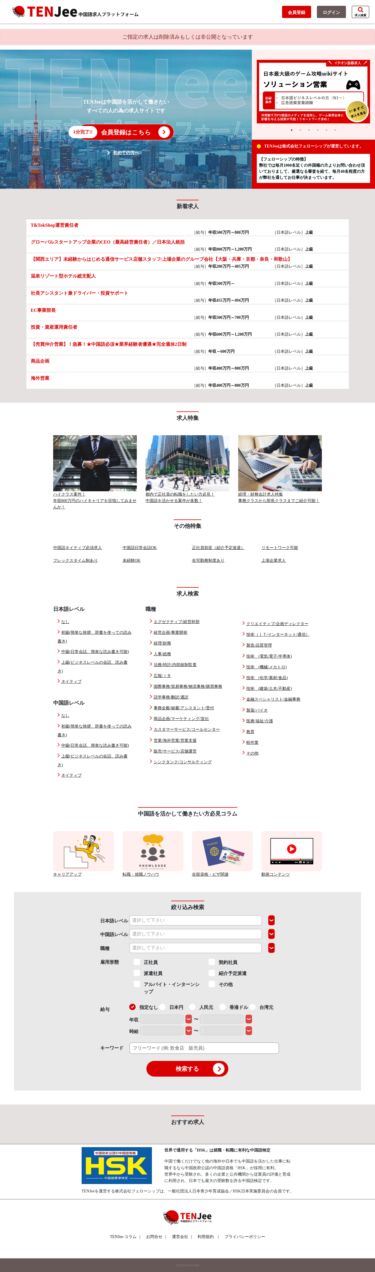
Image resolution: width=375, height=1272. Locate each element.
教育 (250, 732)
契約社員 (223, 962)
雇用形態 (109, 962)
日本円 (171, 1007)
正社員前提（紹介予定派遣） (218, 548)
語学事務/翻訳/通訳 (171, 697)
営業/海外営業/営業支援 (175, 740)
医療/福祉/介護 (259, 721)
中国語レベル (114, 934)
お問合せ (156, 1237)
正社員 (146, 962)
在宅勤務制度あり (208, 560)
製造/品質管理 (259, 645)
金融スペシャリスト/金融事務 (273, 699)
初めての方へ (126, 152)
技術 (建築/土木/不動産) (269, 688)
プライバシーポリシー (245, 1237)
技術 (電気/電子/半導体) (269, 656)
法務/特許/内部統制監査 (175, 665)
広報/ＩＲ (162, 676)
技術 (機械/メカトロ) (266, 667)
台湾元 (261, 1007)
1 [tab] (292, 130)
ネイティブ (71, 681)
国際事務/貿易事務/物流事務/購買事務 (188, 686)
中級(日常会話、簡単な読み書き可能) (95, 652)
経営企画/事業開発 (170, 632)
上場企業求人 (273, 560)
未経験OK (132, 560)
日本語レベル (114, 920)
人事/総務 (162, 654)
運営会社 (182, 1237)
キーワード (111, 1048)
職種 (105, 948)
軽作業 (252, 742)
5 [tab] (326, 130)
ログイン (331, 12)
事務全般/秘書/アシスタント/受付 (184, 708)
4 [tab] (318, 130)
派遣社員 (148, 973)
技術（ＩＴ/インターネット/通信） (278, 634)
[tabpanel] (313, 92)
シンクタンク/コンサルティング (183, 762)
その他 (252, 753)
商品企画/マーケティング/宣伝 (181, 719)
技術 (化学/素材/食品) (267, 678)
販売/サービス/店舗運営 (175, 751)
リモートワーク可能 (279, 548)
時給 (134, 1031)
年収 (134, 1019)
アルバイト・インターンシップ (167, 987)
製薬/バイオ (257, 710)
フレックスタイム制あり (75, 560)
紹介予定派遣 (228, 973)
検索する (200, 1069)
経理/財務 (162, 643)
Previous (252, 92)
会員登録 (296, 12)
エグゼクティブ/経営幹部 (177, 622)
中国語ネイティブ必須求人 (77, 548)
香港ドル (233, 1007)
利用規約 (206, 1237)
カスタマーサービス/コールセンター (187, 729)
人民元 (201, 1007)
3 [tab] (309, 130)
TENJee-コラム (125, 1237)
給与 (105, 1009)
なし (65, 622)
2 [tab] (300, 130)
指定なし (143, 1007)
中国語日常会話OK (140, 548)
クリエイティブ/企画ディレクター (277, 624)
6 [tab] (335, 130)
